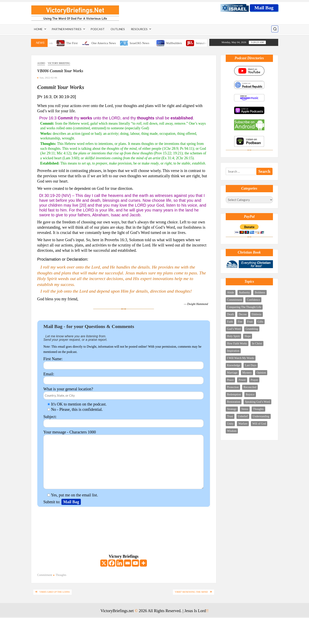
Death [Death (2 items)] (230, 314)
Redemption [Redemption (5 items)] (234, 394)
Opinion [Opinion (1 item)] (261, 372)
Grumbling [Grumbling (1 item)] (252, 328)
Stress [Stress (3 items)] (244, 409)
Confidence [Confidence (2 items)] (253, 299)
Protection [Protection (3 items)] (233, 387)
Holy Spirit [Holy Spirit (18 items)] (233, 336)
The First (75, 43)
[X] (103, 563)
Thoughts (61, 575)
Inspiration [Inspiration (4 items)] (233, 350)
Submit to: (52, 502)
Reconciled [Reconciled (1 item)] (250, 387)
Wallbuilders (178, 43)
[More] (143, 563)
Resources (139, 29)
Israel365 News (143, 43)
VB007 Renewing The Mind (191, 591)
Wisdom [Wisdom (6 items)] (232, 430)
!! (207, 610)
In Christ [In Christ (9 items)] (257, 343)
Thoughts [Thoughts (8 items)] (258, 409)
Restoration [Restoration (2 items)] (233, 401)
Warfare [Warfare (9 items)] (242, 423)
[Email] (127, 563)
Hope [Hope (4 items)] (248, 336)
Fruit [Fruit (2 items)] (250, 321)
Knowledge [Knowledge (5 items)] (233, 365)
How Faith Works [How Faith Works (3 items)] (237, 343)
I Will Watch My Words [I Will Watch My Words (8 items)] (240, 358)
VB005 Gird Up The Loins (55, 591)
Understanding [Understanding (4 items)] (261, 416)
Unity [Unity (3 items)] (230, 423)
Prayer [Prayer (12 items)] (254, 379)
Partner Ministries (66, 29)
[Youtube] (135, 563)
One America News (107, 43)
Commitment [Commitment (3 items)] (234, 299)
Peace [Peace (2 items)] (230, 379)
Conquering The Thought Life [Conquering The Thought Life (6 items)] (244, 307)
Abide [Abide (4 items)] (230, 292)
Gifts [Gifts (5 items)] (260, 321)
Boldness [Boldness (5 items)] (260, 292)
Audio (41, 63)
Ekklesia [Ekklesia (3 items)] (256, 314)
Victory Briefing (59, 63)
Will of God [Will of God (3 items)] (259, 423)
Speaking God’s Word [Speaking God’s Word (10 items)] (257, 401)
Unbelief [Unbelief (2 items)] (243, 416)
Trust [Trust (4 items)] (230, 416)
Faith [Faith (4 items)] (230, 321)
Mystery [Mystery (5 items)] (247, 372)
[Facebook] (111, 563)
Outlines (118, 29)
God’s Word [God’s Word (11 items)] (234, 328)
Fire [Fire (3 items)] (240, 321)
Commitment (44, 575)
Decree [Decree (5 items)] (243, 314)
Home (38, 29)
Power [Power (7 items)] (242, 379)
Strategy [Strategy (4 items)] (232, 409)
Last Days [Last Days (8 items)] (250, 365)
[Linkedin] (119, 563)
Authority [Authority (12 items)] (244, 292)
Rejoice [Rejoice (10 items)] (250, 394)
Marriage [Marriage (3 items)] (232, 372)
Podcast (98, 29)
